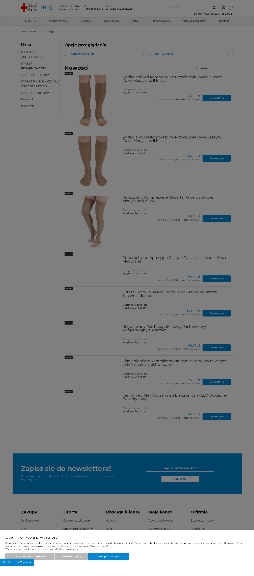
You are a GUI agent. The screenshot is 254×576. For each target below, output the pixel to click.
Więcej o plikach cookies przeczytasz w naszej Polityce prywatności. (42, 549)
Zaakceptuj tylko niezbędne (29, 556)
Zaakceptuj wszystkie (108, 556)
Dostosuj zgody (71, 556)
